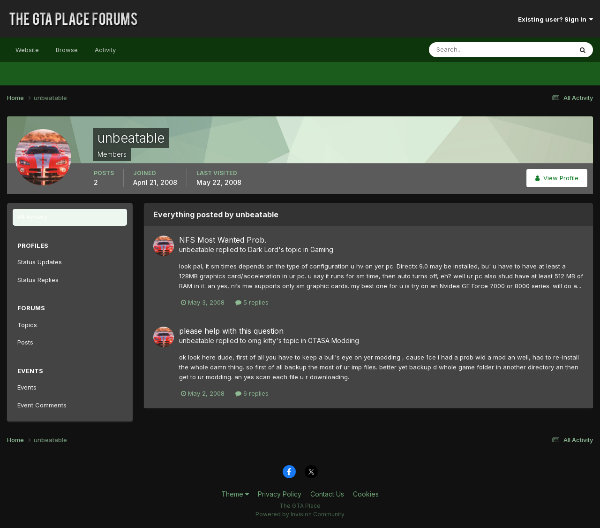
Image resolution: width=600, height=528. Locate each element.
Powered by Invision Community (300, 514)
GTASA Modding (333, 340)
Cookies (366, 494)
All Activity (32, 217)
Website (27, 50)
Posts (25, 342)
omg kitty (262, 340)
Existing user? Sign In (555, 19)
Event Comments (42, 405)
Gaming (321, 249)
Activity (105, 50)
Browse (67, 50)
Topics (27, 325)
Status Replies (38, 279)
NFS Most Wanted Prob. (222, 240)
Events (27, 387)
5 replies (252, 302)
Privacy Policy (279, 494)
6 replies (252, 393)
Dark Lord (263, 249)
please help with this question (231, 331)
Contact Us (327, 494)
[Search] (470, 49)
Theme (235, 494)
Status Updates (39, 262)
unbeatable (196, 249)
